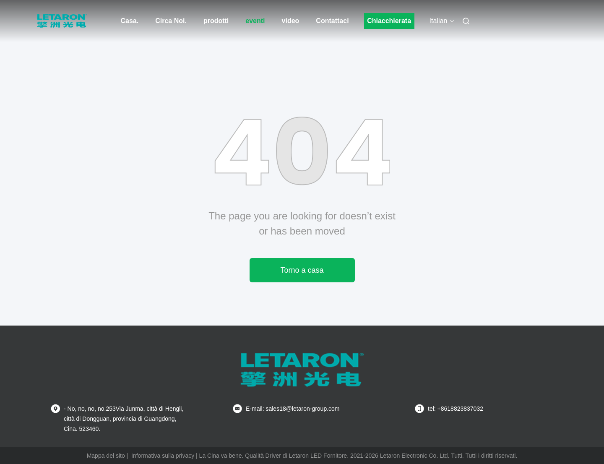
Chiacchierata (389, 20)
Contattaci (332, 20)
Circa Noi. (171, 20)
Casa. (130, 20)
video (290, 20)
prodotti (216, 20)
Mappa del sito (106, 455)
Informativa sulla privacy (162, 455)
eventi (255, 20)
